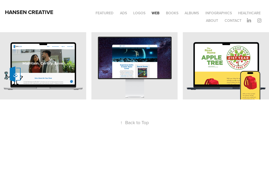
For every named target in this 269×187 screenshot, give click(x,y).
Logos (139, 13)
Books (172, 13)
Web (155, 13)
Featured (104, 13)
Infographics (218, 13)
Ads (123, 13)
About (212, 20)
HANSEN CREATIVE (29, 12)
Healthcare (249, 13)
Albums (192, 13)
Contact (233, 20)
